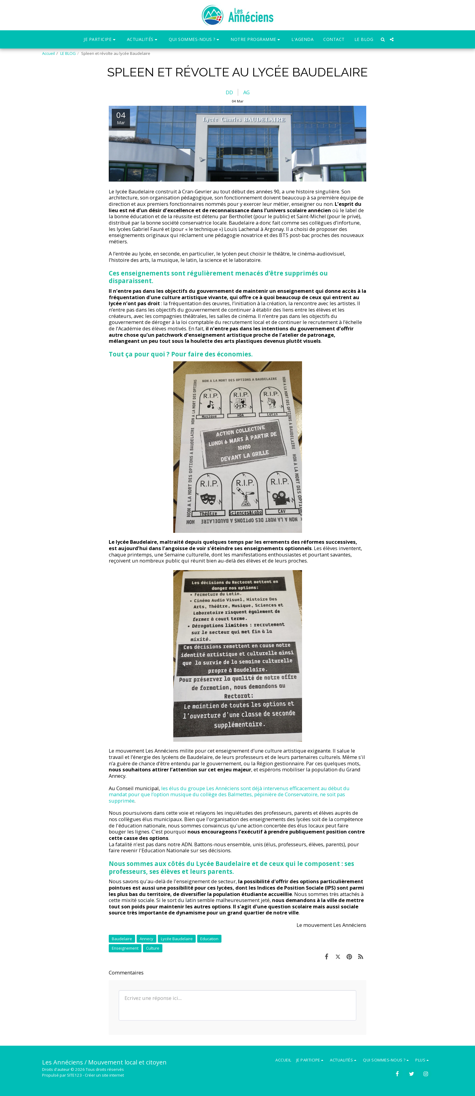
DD (229, 92)
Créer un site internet (104, 1075)
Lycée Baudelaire (177, 938)
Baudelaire (122, 938)
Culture (152, 948)
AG (246, 92)
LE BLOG (68, 53)
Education (209, 938)
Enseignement (125, 948)
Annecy (146, 938)
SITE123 (74, 1075)
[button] (100, 39)
